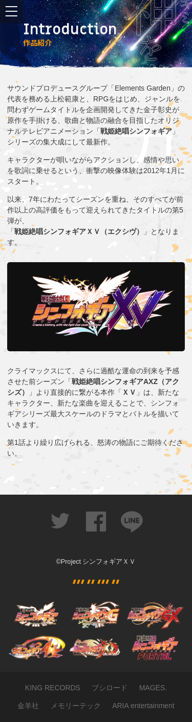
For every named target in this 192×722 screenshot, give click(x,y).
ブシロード (109, 688)
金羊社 (28, 706)
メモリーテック (76, 706)
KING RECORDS (52, 688)
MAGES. (153, 688)
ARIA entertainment (143, 706)
